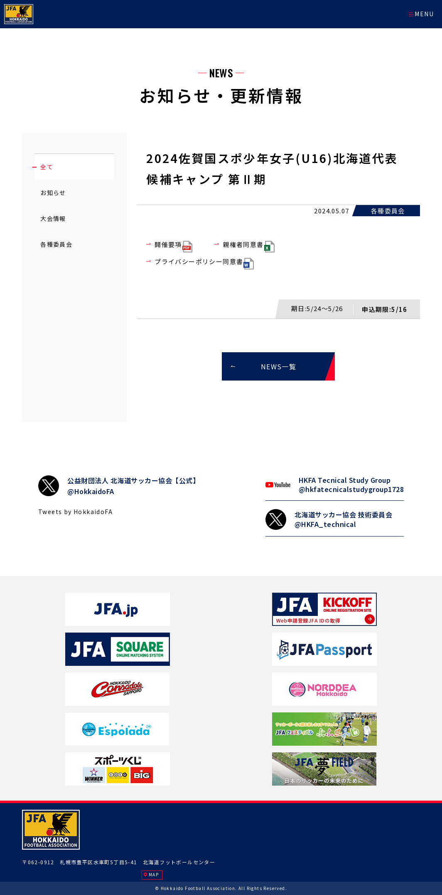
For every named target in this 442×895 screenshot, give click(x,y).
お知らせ (53, 192)
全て (46, 167)
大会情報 (53, 218)
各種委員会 (56, 244)
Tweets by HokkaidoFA (75, 511)
